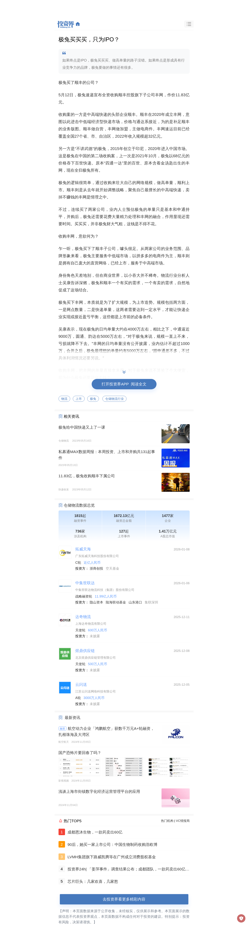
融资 (62, 728)
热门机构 (167, 821)
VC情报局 (183, 821)
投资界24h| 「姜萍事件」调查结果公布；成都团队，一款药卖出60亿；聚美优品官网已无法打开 (128, 870)
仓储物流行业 (114, 399)
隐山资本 (96, 602)
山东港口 (135, 602)
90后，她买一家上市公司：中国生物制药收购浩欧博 (112, 844)
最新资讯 (72, 717)
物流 (64, 399)
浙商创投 (96, 568)
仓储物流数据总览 (79, 505)
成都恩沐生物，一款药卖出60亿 (95, 832)
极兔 (93, 399)
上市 (79, 399)
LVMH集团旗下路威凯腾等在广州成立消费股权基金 (112, 857)
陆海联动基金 (116, 602)
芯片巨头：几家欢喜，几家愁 (93, 881)
